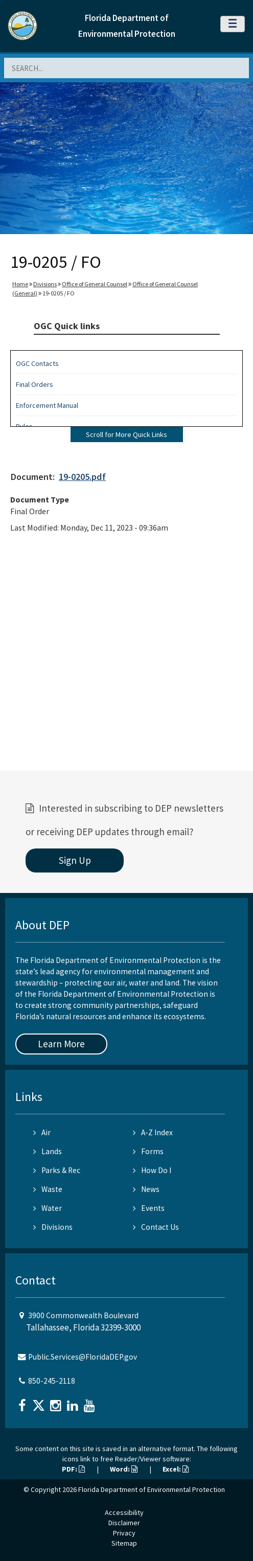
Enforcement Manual (47, 405)
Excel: (176, 1469)
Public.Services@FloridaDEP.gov (82, 1357)
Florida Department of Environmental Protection (151, 1489)
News (146, 1189)
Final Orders (34, 384)
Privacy (124, 1532)
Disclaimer (124, 1522)
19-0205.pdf (82, 477)
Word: (123, 1469)
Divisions (45, 284)
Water (47, 1208)
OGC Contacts (37, 363)
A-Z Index (153, 1132)
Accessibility (124, 1512)
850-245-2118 (51, 1381)
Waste (47, 1189)
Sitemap (124, 1543)
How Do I (152, 1170)
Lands (47, 1151)
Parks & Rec (56, 1170)
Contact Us (156, 1227)
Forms (148, 1151)
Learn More (61, 1044)
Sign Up (75, 860)
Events (149, 1208)
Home (20, 284)
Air (42, 1132)
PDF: (73, 1469)
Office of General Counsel (94, 284)
